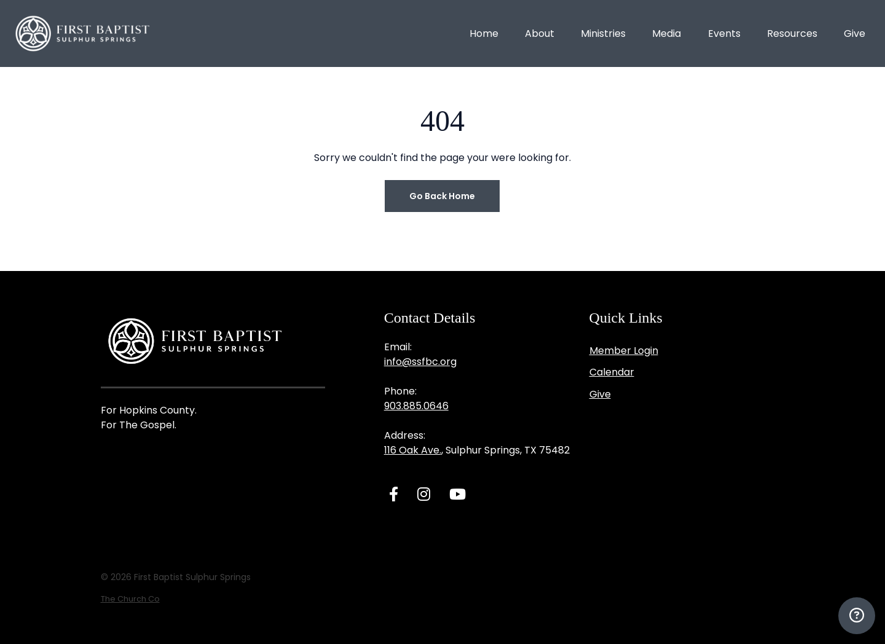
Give (600, 394)
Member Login (623, 351)
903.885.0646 (416, 406)
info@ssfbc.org (420, 362)
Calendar (611, 372)
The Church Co (130, 599)
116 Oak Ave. (412, 450)
